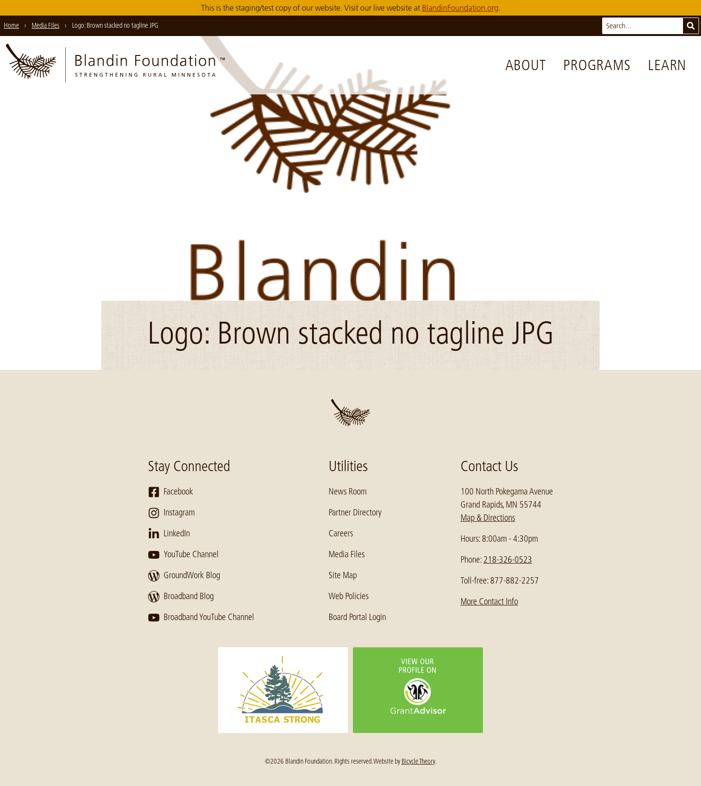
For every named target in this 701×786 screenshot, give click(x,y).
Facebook (170, 492)
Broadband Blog (181, 597)
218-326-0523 (507, 559)
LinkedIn (169, 534)
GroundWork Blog (184, 576)
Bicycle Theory (418, 761)
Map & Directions (488, 517)
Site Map (343, 575)
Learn (667, 65)
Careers (341, 533)
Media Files (347, 554)
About (525, 65)
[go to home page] (115, 65)
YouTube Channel (183, 555)
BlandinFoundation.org (460, 8)
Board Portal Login (357, 617)
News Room (348, 491)
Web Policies (349, 596)
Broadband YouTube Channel (201, 617)
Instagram (171, 513)
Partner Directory (355, 512)
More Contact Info (489, 601)
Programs (596, 65)
